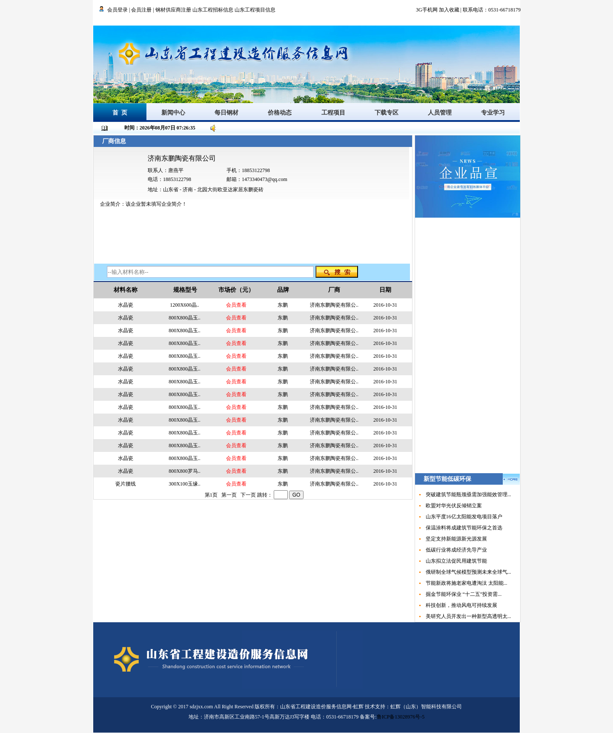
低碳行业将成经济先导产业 (456, 550)
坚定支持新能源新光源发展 (456, 539)
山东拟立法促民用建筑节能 (456, 561)
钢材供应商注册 (173, 10)
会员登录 (117, 10)
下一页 (248, 495)
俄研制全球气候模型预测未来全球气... (468, 572)
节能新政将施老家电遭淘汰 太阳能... (466, 583)
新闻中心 (173, 112)
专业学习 (493, 112)
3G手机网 (427, 10)
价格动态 (280, 112)
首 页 (119, 112)
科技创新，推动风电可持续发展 (461, 605)
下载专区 (386, 112)
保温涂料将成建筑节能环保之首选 (464, 528)
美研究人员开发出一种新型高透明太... (468, 616)
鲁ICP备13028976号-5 (401, 717)
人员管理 (440, 112)
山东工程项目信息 (255, 10)
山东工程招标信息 (213, 10)
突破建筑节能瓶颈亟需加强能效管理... (468, 494)
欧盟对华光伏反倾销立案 (454, 506)
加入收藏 (449, 10)
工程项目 (333, 112)
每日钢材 (226, 112)
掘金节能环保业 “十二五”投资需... (464, 594)
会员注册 (141, 10)
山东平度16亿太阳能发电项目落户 (464, 517)
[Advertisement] (467, 345)
